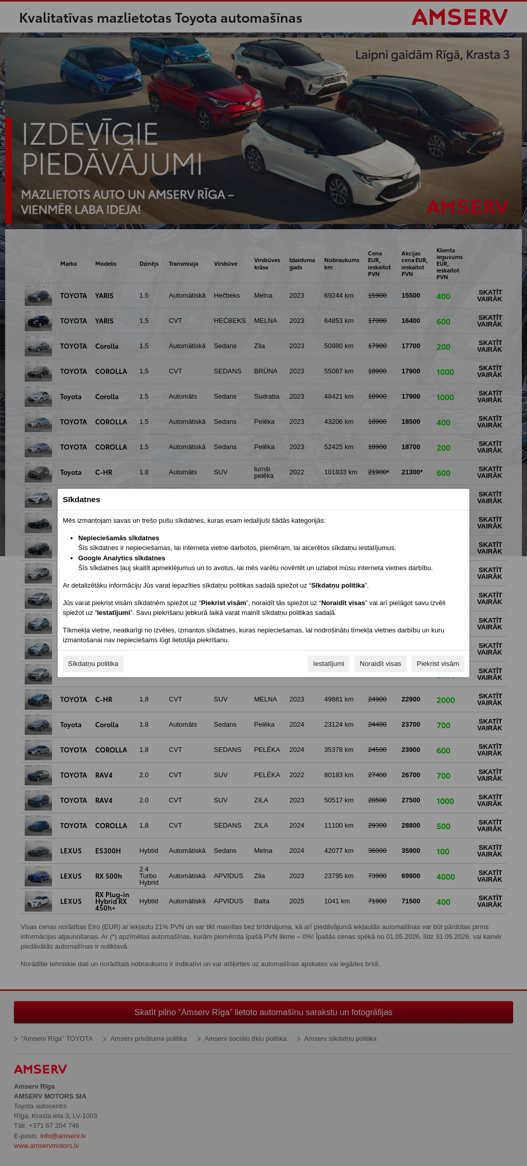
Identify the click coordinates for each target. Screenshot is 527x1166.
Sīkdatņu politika (93, 663)
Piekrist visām (438, 663)
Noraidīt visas (380, 663)
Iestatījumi (328, 663)
